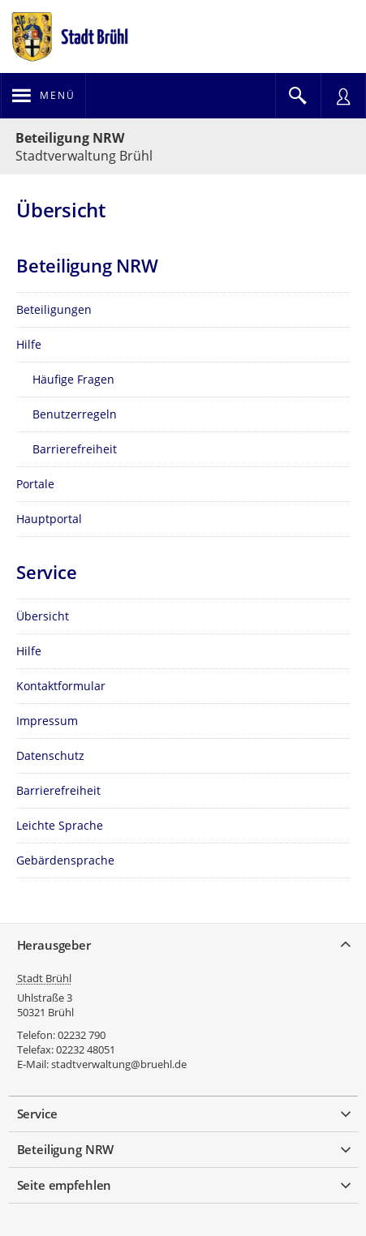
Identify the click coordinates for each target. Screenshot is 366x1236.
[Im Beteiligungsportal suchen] (298, 95)
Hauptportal (49, 518)
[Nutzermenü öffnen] (343, 95)
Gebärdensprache (65, 860)
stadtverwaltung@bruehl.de (119, 1064)
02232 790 (81, 1035)
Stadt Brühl (44, 978)
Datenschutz (50, 755)
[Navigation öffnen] (43, 95)
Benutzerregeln (74, 414)
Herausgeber (54, 945)
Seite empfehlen (64, 1185)
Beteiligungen (54, 309)
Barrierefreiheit (74, 449)
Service (37, 1113)
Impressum (47, 720)
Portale (35, 483)
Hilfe (28, 344)
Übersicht (42, 616)
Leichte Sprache (59, 825)
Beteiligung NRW (69, 138)
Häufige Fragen (73, 379)
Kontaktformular (60, 685)
